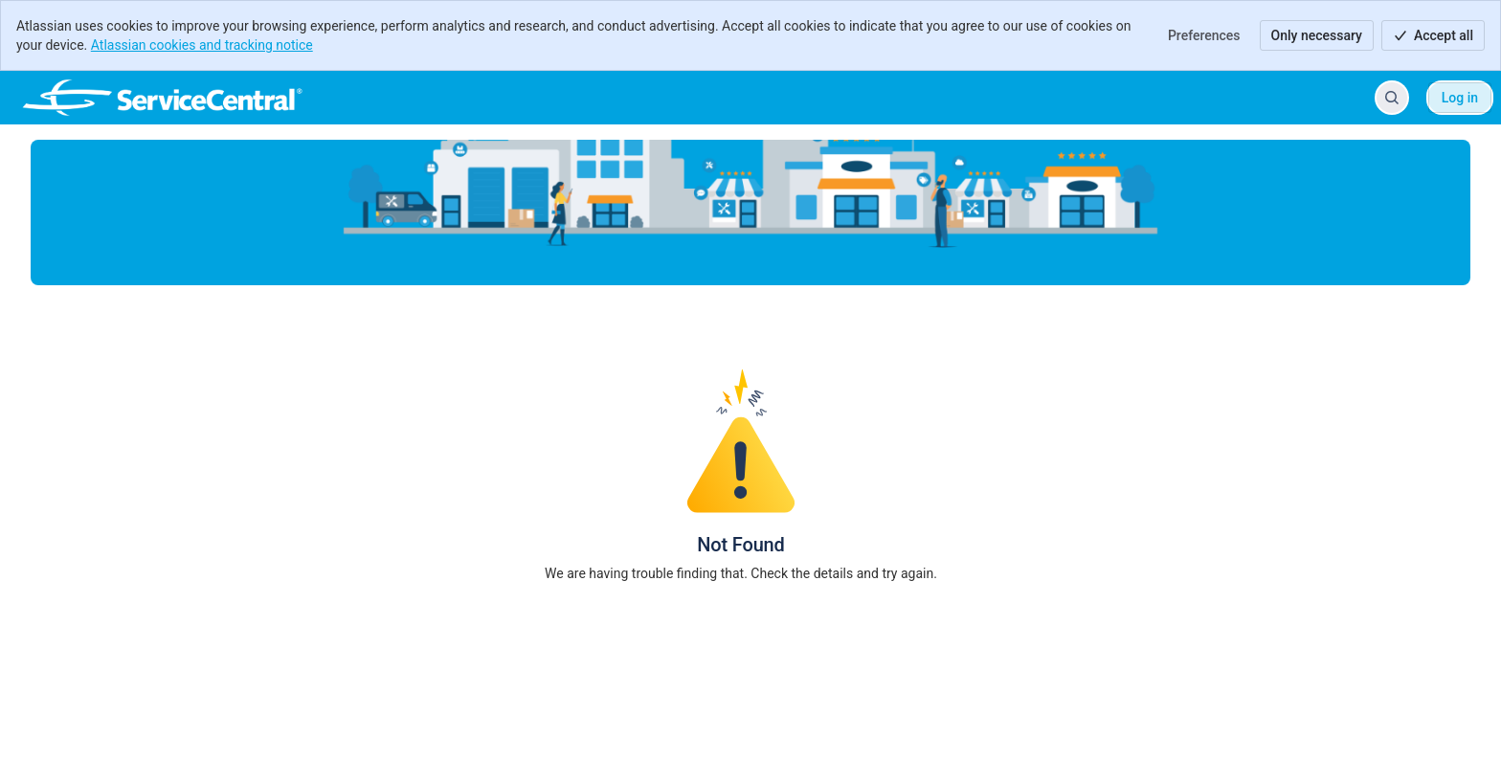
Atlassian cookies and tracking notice (202, 45)
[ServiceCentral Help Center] (162, 98)
